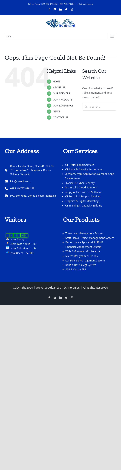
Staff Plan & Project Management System (89, 238)
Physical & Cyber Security (80, 183)
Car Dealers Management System (85, 260)
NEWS (56, 111)
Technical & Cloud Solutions (81, 187)
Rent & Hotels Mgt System (80, 265)
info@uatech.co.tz (85, 4)
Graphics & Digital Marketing (82, 201)
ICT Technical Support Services (83, 196)
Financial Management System (83, 247)
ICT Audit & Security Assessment (84, 169)
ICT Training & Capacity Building (83, 205)
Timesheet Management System (84, 233)
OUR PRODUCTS (62, 99)
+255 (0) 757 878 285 (22, 188)
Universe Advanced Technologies (58, 287)
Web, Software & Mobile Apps (82, 251)
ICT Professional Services (79, 165)
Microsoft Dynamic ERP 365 (81, 256)
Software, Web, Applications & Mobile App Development (89, 176)
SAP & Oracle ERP (75, 269)
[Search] (86, 107)
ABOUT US (59, 87)
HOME (56, 81)
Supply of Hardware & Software (83, 192)
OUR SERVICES (61, 93)
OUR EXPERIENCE (63, 105)
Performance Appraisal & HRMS (84, 242)
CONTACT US (60, 117)
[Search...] (99, 107)
